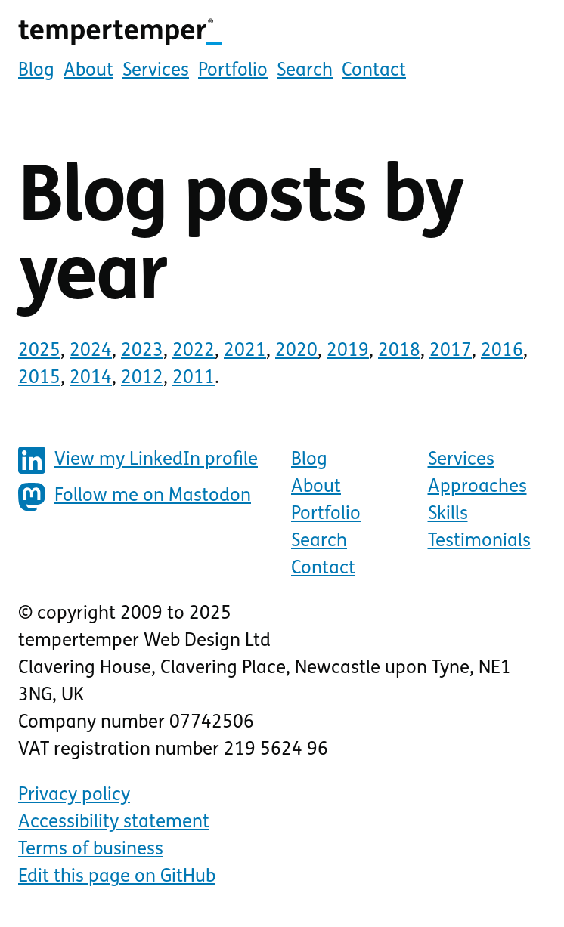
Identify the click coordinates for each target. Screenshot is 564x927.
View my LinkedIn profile (138, 460)
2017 (450, 351)
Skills (448, 514)
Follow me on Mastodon (134, 497)
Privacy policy (74, 795)
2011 (193, 378)
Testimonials (479, 542)
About (88, 71)
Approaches (477, 487)
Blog (36, 71)
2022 (193, 351)
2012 (142, 378)
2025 (39, 351)
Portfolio (233, 71)
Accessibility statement (113, 823)
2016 (502, 351)
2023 (142, 351)
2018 (399, 351)
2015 (39, 378)
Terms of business (90, 850)
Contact (374, 71)
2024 (91, 351)
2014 (91, 378)
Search (305, 71)
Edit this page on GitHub (116, 877)
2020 (296, 351)
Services (155, 71)
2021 (245, 351)
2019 (348, 351)
